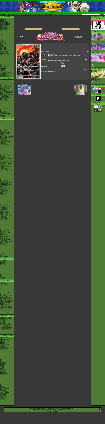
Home (8, 14)
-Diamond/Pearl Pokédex (5, 24)
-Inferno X (2, 383)
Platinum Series (3, 272)
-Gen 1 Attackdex (3, 35)
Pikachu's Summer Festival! (5, 323)
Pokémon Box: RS (3, 218)
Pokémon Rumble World (4, 169)
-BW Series (2, 368)
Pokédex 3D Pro (3, 187)
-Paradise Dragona (3, 393)
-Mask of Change (3, 396)
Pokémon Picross (3, 171)
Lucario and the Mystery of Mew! (6, 291)
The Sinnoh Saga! (3, 87)
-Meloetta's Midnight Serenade (6, 301)
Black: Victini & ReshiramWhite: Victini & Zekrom (6, 299)
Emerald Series (3, 270)
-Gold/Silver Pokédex (4, 22)
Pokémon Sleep (3, 131)
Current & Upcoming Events (5, 72)
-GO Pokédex (2, 32)
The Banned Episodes (4, 97)
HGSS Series (2, 273)
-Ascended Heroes (3, 347)
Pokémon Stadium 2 (4, 229)
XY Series (2, 276)
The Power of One (3, 285)
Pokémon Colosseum (4, 214)
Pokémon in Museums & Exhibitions (5, 63)
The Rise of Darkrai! (4, 294)
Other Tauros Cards (78, 36)
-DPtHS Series (3, 369)
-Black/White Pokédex (4, 25)
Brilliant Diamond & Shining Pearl (6, 136)
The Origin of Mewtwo (4, 283)
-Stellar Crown (3, 355)
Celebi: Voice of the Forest (5, 288)
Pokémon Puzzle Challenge (5, 230)
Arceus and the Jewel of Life (5, 296)
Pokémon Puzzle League (5, 236)
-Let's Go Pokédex (3, 28)
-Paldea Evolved (3, 363)
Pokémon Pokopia (3, 125)
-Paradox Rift (2, 360)
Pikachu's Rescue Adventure (5, 318)
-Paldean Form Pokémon (5, 76)
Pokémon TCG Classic (4, 344)
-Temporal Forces (3, 358)
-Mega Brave (2, 384)
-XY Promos (2, 378)
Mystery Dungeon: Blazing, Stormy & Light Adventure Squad (6, 199)
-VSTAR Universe (3, 400)
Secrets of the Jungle (4, 312)
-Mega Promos (3, 374)
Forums (13, 14)
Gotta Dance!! (2, 322)
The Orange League (4, 83)
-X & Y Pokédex (3, 26)
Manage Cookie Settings (67, 408)
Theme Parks (2, 69)
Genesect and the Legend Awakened (5, 303)
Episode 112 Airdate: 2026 (95, 79)
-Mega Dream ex (3, 382)
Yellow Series (2, 267)
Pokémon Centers (3, 59)
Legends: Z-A (2, 124)
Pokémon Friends (3, 126)
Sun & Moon (2, 149)
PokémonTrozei (3, 222)
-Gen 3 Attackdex (3, 37)
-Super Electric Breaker (4, 392)
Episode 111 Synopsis (96, 63)
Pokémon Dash (3, 216)
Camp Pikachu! (3, 321)
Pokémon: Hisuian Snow (5, 103)
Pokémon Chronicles (4, 95)
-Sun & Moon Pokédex (4, 27)
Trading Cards (7, 336)
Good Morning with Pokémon (5, 108)
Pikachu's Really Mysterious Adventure (5, 330)
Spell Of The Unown (4, 286)
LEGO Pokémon (3, 67)
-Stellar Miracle (3, 394)
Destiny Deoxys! (3, 290)
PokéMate (2, 225)
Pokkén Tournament (4, 173)
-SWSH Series (3, 365)
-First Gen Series (3, 372)
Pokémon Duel (3, 174)
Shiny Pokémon (3, 98)
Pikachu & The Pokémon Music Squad (6, 333)
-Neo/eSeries (2, 371)
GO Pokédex (36, 14)
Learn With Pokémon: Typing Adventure (5, 189)
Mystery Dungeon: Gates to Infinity (6, 182)
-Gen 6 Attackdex (3, 40)
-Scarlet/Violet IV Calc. (4, 53)
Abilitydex (2, 46)
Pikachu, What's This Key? (5, 332)
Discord (22, 14)
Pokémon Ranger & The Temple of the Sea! (6, 293)
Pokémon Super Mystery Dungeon (6, 170)
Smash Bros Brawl (3, 209)
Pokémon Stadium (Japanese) (6, 239)
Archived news (3, 19)
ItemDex (1, 44)
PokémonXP (2, 60)
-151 (1, 361)
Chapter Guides (3, 264)
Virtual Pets (2, 250)
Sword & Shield (3, 135)
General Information (4, 260)
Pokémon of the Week (4, 54)
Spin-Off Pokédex (3, 47)
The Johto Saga (3, 84)
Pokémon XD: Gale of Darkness (6, 215)
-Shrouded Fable (3, 356)
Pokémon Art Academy (4, 165)
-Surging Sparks (3, 354)
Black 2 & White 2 (3, 178)
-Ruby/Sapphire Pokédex (5, 23)
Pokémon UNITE (3, 130)
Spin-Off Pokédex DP (4, 48)
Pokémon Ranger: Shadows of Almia (6, 205)
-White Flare (2, 351)
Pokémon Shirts (3, 68)
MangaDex (2, 261)
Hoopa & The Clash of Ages (5, 306)
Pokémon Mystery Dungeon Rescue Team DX (5, 142)
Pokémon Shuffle (3, 168)
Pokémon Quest (3, 157)
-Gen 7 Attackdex (3, 41)
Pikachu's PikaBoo (3, 320)
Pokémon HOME (3, 138)
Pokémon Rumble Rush (4, 154)
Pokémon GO (2, 127)
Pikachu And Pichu (3, 319)
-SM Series (2, 366)
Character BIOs (3, 262)
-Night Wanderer (3, 395)
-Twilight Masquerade (4, 357)
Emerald (1, 213)
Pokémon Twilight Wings (5, 101)
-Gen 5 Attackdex (3, 39)
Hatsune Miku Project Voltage (5, 61)
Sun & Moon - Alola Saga (5, 90)
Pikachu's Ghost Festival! (5, 324)
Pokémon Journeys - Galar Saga (6, 91)
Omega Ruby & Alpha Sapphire (6, 161)
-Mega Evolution (3, 349)
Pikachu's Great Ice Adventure (6, 327)
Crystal (1, 228)
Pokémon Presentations (4, 66)
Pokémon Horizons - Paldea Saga (6, 94)
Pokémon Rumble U (4, 181)
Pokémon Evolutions (4, 102)
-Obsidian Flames (3, 362)
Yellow (1, 235)
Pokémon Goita (3, 254)
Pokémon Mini (3, 231)
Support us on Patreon (52, 411)
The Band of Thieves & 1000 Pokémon (5, 167)
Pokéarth (55, 14)
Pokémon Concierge (4, 111)
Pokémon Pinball (3, 238)
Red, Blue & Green (3, 234)
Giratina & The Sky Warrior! (5, 295)
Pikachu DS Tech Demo (4, 223)
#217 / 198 (24, 84)
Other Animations (3, 109)
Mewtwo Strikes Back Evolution (6, 311)
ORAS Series (2, 277)
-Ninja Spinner (3, 380)
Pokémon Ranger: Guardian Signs (6, 196)
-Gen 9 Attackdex (3, 43)
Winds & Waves (3, 121)
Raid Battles (2, 343)
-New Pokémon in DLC (4, 75)
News (1, 18)
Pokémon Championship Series (6, 245)
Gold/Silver (2, 227)
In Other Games (3, 246)
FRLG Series (2, 269)
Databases (7, 17)
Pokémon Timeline (3, 58)
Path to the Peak (3, 105)
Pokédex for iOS (3, 191)
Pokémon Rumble (3, 197)
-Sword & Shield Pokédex (5, 29)
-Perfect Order (3, 346)
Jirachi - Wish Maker (4, 289)
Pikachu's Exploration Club (5, 326)
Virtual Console (3, 247)
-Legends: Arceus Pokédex (5, 31)
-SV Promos (2, 375)
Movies (6, 280)
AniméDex (2, 80)
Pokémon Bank (3, 162)
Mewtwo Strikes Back (4, 284)
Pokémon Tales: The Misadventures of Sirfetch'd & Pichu (5, 113)
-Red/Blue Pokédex (4, 21)
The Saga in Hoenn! (4, 85)
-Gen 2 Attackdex (3, 36)
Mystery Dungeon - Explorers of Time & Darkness (6, 207)
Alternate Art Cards (3, 342)
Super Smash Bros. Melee (5, 232)
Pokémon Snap (3, 237)
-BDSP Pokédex (3, 30)
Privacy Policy (57, 408)
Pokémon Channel (3, 217)
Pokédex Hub (28, 14)
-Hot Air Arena (2, 389)
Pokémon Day (3, 65)
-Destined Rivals (3, 352)
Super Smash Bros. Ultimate (5, 158)
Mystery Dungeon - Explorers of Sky (6, 203)
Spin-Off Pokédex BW (4, 49)
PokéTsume (2, 116)
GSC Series (2, 268)
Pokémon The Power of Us (5, 310)
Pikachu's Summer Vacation (5, 317)
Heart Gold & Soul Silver (5, 195)
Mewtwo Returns (3, 287)
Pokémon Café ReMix (4, 128)
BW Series (2, 274)
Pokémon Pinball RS (4, 219)
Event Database (3, 73)
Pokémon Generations (4, 100)
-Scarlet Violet (2, 364)
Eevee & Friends (3, 331)
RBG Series (2, 266)
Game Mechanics (3, 52)
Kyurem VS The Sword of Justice (6, 300)
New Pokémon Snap (4, 145)
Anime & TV (7, 78)
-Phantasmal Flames (4, 348)
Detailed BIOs (2, 263)
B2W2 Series (2, 275)
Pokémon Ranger (3, 220)
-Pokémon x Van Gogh (4, 64)
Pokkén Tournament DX (4, 155)
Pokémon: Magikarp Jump (5, 153)
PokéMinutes (2, 106)
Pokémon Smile (3, 143)
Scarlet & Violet (3, 123)
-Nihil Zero (2, 381)
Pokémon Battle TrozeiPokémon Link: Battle (6, 164)
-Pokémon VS (2, 401)
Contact (18, 14)
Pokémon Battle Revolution (5, 201)
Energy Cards (2, 341)
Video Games (7, 118)
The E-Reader (3, 224)
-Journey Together (3, 353)
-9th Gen (1, 55)
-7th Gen (1, 57)
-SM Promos (2, 377)
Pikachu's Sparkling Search (5, 328)
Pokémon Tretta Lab (4, 180)
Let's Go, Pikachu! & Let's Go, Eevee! (6, 151)
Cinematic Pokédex (4, 51)
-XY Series (2, 367)
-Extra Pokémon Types (4, 339)
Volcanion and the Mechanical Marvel (6, 308)
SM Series (2, 278)
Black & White (2, 177)
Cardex (1, 50)
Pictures (94, 66)
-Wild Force (2, 398)
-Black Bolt (2, 350)
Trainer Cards (2, 340)
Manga (6, 258)
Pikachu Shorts (6, 316)
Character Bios (3, 81)
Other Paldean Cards (78, 37)
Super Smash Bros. (4, 242)
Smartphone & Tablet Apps (5, 249)
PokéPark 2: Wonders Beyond (6, 184)
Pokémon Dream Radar (4, 179)
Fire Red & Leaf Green (4, 212)
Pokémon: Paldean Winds (5, 104)
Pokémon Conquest (4, 183)
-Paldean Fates (3, 359)
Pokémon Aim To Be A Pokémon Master (6, 93)
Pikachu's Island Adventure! (5, 325)
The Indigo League (3, 82)
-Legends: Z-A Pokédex (4, 34)
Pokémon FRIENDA (4, 256)
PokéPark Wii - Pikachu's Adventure (5, 200)
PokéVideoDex (3, 107)
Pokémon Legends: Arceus (5, 137)
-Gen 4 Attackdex (3, 38)
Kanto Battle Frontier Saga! (5, 86)
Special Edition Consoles (5, 248)
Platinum (1, 194)
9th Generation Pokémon (5, 74)
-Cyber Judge (2, 399)
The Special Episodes (4, 96)
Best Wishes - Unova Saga (5, 88)
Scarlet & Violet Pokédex (46, 14)
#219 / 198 (80, 84)
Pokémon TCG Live (4, 147)
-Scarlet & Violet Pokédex (5, 33)
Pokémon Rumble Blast (4, 185)
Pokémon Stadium (3, 240)
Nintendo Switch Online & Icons (6, 252)
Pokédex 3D (2, 186)
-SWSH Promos (3, 376)
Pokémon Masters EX (4, 129)
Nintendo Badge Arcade (4, 175)
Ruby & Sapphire (3, 211)
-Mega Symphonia (3, 385)
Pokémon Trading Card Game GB (6, 241)
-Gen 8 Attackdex (3, 42)
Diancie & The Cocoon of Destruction (5, 305)
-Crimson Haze (3, 397)
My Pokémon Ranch (4, 208)
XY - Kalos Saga (3, 89)
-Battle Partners (3, 390)
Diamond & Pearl (3, 193)
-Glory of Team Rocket (4, 388)
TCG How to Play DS (4, 190)
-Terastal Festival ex (4, 391)
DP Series (2, 271)
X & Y (1, 160)
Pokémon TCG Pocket (4, 133)
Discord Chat (2, 71)
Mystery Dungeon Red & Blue (6, 221)
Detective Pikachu (3, 156)
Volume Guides (3, 265)
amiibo (1, 251)
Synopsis (93, 82)
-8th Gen (1, 56)
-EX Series (2, 370)
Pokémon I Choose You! (4, 309)
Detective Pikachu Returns (5, 132)
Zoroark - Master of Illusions (5, 297)
